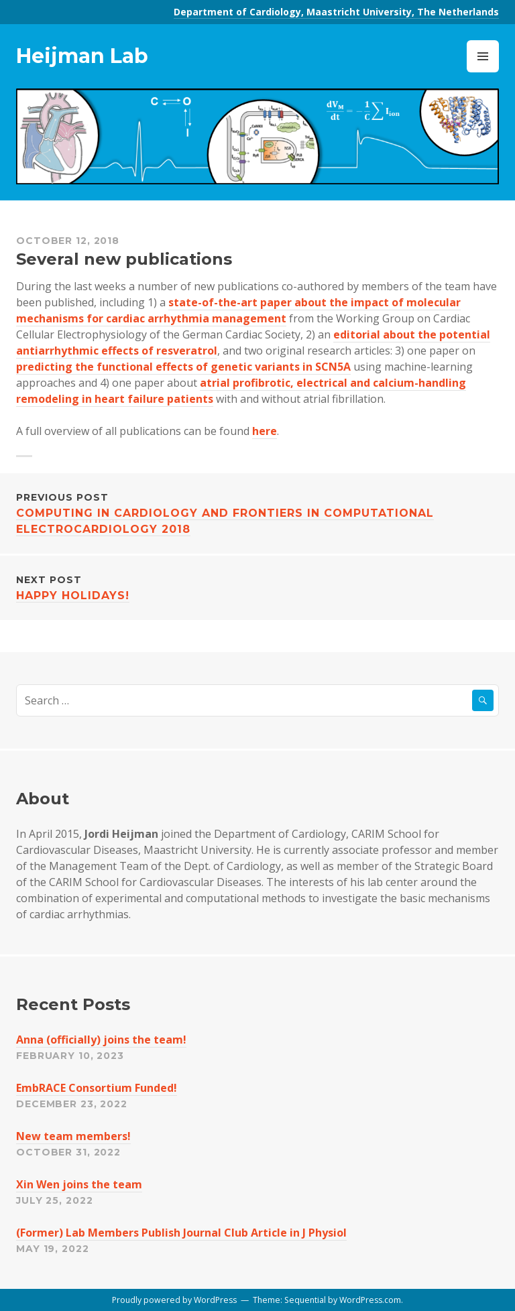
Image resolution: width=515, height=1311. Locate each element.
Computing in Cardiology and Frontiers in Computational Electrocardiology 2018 (257, 512)
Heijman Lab (82, 56)
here (264, 431)
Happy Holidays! (257, 587)
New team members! (73, 1136)
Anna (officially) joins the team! (101, 1039)
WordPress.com (370, 1300)
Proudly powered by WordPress (174, 1300)
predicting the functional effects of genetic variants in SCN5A (183, 366)
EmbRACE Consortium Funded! (96, 1087)
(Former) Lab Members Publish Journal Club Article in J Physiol (181, 1232)
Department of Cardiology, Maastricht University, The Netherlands (336, 11)
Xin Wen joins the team (79, 1184)
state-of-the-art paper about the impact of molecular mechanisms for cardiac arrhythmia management (238, 310)
